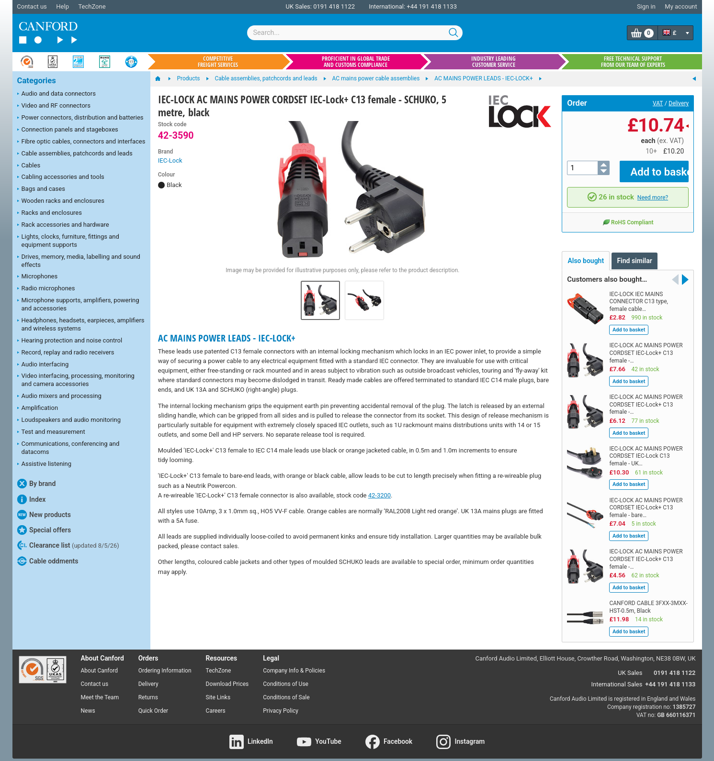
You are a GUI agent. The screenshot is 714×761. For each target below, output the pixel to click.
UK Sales (630, 666)
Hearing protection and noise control (70, 341)
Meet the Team (100, 690)
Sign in (646, 6)
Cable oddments (48, 561)
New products (44, 514)
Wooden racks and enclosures (60, 201)
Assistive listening (44, 464)
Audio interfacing (43, 365)
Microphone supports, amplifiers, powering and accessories (78, 304)
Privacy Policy (280, 703)
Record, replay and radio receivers (65, 353)
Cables (29, 166)
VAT (658, 103)
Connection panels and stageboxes (67, 130)
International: (387, 6)
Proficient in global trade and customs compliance (356, 62)
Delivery (679, 103)
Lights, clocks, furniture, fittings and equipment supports (68, 240)
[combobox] (355, 32)
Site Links (218, 690)
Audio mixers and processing (59, 396)
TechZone (91, 6)
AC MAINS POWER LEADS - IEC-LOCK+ (226, 337)
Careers (216, 703)
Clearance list (68, 545)
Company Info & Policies (294, 664)
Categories (36, 80)
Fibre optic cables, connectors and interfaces (81, 142)
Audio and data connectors (56, 94)
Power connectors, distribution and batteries (80, 118)
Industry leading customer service (493, 62)
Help (62, 6)
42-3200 (379, 495)
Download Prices (227, 677)
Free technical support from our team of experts (633, 62)
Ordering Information (165, 664)
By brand (36, 483)
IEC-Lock (170, 160)
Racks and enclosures (49, 213)
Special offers (44, 530)
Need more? (652, 190)
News (88, 703)
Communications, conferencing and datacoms (68, 447)
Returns (148, 690)
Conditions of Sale (286, 690)
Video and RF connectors (54, 106)
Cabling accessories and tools (60, 177)
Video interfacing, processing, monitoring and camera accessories (76, 379)
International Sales (617, 677)
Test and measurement (51, 432)
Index (31, 499)
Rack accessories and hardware (63, 225)
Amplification (37, 408)
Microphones (37, 277)
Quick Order (153, 703)
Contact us (32, 6)
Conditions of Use (285, 677)
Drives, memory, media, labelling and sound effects (78, 260)
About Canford (99, 664)
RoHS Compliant (627, 215)
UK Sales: (298, 6)
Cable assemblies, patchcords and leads (75, 154)
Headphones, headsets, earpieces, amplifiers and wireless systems (81, 324)
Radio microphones (46, 289)
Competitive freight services (218, 62)
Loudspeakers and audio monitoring (69, 420)
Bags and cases (41, 189)
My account (681, 6)
